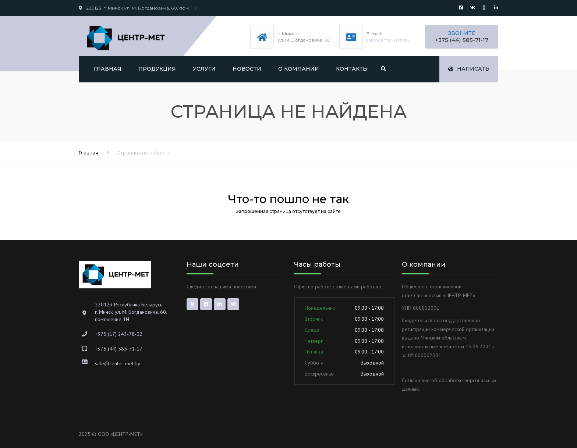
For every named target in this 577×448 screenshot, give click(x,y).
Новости (247, 68)
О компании (298, 68)
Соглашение (416, 380)
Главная (107, 68)
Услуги (204, 68)
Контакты (352, 68)
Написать (468, 68)
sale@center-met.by (388, 40)
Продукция (157, 68)
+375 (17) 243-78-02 (118, 334)
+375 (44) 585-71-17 (461, 39)
